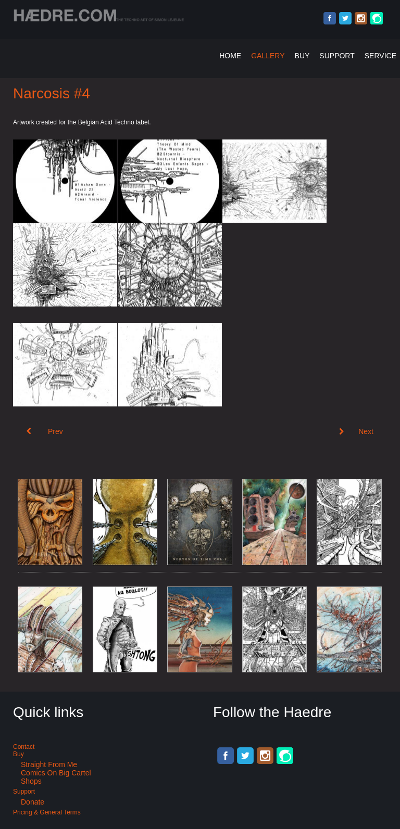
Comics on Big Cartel (56, 773)
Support (336, 56)
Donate (32, 802)
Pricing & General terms (47, 812)
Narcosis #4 (51, 93)
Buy (302, 56)
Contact (23, 746)
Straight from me (49, 764)
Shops (31, 781)
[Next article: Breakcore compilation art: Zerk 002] (356, 431)
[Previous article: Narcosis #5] (45, 431)
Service (380, 56)
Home (230, 56)
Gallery (267, 56)
